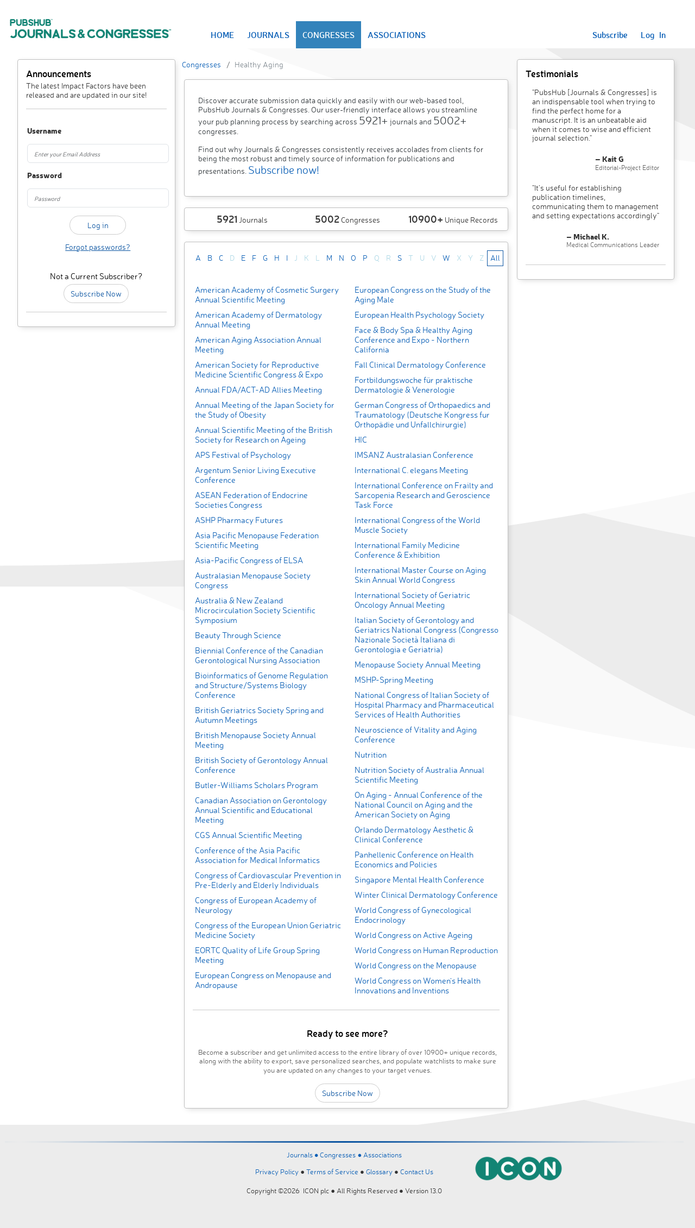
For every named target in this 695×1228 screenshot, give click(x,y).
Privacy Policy (277, 1171)
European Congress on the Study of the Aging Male (423, 295)
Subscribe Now (96, 293)
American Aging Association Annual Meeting (258, 345)
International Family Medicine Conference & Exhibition (407, 550)
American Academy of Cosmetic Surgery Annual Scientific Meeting (267, 295)
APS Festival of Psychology (243, 455)
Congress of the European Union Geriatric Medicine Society (268, 930)
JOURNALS (268, 34)
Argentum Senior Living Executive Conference (255, 475)
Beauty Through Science (238, 635)
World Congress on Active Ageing (413, 935)
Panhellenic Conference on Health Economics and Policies (414, 859)
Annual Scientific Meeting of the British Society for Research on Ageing (263, 435)
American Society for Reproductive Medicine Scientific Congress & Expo (259, 370)
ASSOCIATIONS (397, 34)
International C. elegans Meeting (411, 470)
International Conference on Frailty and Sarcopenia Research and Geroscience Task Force (424, 495)
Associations (382, 1154)
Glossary (379, 1171)
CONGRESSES (328, 34)
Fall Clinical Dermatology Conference (420, 365)
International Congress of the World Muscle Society (417, 525)
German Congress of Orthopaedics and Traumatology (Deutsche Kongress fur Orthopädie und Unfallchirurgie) (422, 415)
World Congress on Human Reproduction (426, 950)
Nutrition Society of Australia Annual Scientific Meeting (419, 775)
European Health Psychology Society (419, 315)
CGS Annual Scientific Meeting (248, 835)
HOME (222, 34)
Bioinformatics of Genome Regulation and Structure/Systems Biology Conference (261, 685)
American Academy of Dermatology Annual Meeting (258, 320)
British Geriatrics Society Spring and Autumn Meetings (259, 715)
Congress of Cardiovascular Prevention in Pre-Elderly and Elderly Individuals (268, 880)
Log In (653, 34)
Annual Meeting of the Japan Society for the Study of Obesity (264, 410)
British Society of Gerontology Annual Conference (261, 765)
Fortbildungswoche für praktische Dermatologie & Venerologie (414, 385)
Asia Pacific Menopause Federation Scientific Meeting (257, 540)
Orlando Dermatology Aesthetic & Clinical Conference (414, 834)
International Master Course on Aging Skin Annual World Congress (420, 575)
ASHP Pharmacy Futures (239, 520)
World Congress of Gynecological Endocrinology (413, 915)
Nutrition (371, 755)
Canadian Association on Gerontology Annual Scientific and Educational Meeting (261, 810)
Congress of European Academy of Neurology (256, 905)
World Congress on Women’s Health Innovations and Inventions (418, 985)
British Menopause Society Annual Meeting (255, 740)
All (495, 257)
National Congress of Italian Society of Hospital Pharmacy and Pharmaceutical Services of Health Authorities (424, 705)
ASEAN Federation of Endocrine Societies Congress (251, 500)
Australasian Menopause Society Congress (253, 580)
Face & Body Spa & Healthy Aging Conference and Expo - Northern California (413, 340)
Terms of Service (332, 1171)
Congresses (201, 64)
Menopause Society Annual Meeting (418, 664)
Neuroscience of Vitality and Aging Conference (416, 735)
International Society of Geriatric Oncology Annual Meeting (412, 600)
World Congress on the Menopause (416, 965)
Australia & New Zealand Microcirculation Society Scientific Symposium (255, 610)
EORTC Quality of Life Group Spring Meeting (257, 955)
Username (37, 131)
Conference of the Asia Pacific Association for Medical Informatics (257, 855)
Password (37, 175)
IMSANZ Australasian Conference (414, 455)
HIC (361, 439)
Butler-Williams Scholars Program (256, 785)
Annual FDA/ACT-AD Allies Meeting (258, 390)
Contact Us (416, 1171)
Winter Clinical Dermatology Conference (426, 895)
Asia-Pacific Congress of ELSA (249, 560)
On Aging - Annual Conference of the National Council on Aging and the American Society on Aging (419, 805)
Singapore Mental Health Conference (419, 879)
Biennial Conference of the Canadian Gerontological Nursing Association (259, 655)
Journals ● (303, 1154)
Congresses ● (341, 1154)
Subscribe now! (283, 170)
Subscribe (610, 34)
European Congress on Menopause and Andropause (263, 980)
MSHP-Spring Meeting (394, 680)
